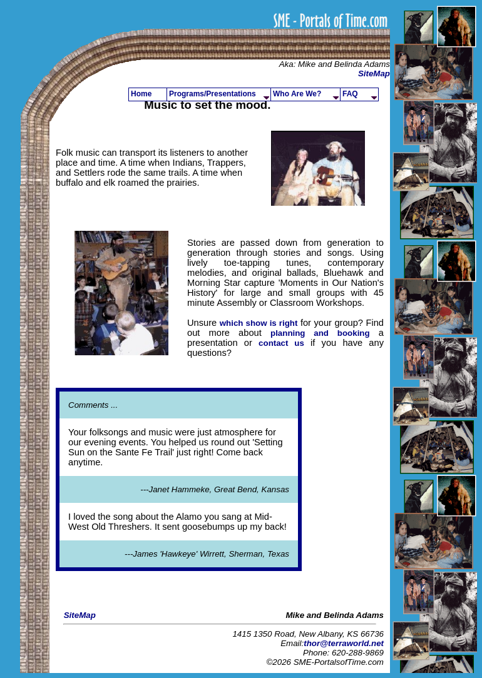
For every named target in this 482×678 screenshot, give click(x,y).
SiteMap (374, 73)
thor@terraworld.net (344, 643)
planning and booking (320, 333)
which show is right (259, 323)
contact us (281, 343)
